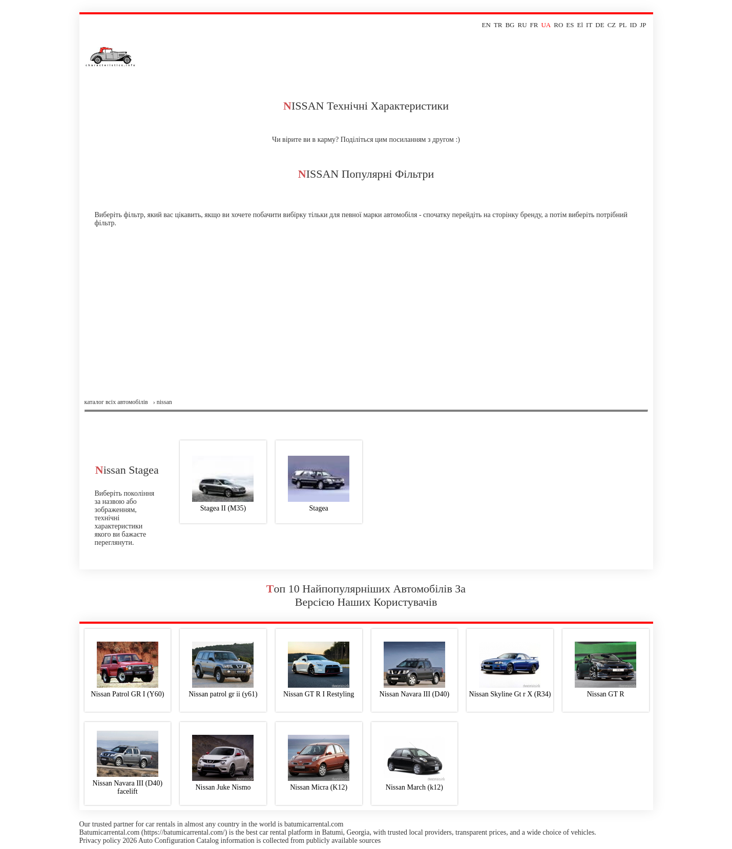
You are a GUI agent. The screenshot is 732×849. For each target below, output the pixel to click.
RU (522, 25)
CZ (612, 25)
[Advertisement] (366, 321)
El (580, 25)
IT (589, 25)
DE (599, 25)
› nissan (162, 402)
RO (558, 25)
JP (643, 25)
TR (498, 25)
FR (534, 25)
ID (633, 25)
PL (622, 25)
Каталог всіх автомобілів (116, 402)
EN (486, 25)
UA (546, 25)
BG (509, 25)
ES (570, 25)
